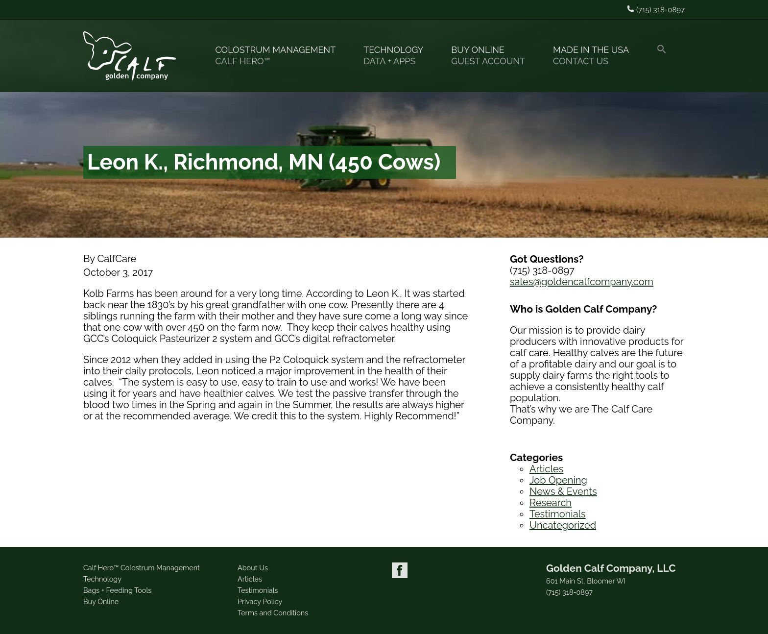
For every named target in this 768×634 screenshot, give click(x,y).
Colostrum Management (279, 56)
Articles (546, 469)
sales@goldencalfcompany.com (581, 282)
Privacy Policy (260, 601)
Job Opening (558, 480)
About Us (253, 567)
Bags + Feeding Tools (117, 590)
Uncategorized (562, 525)
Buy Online (492, 56)
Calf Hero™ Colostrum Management (141, 567)
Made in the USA (595, 56)
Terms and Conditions (273, 613)
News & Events (563, 491)
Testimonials (557, 514)
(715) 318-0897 (569, 592)
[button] (666, 56)
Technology (397, 56)
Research (550, 503)
